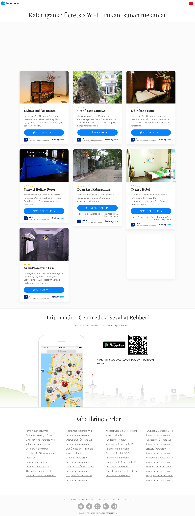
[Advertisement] (97, 48)
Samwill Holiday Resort (40, 188)
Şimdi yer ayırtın (44, 132)
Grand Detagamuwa (92, 110)
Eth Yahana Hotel (143, 110)
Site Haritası (126, 498)
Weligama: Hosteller (116, 437)
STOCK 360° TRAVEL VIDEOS (108, 498)
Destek (67, 498)
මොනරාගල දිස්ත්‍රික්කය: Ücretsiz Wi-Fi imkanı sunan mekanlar (40, 451)
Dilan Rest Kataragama (94, 188)
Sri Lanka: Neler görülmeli (39, 433)
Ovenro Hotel (140, 188)
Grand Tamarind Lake (39, 266)
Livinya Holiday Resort (40, 110)
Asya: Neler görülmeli (37, 429)
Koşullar (75, 498)
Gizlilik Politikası (88, 498)
